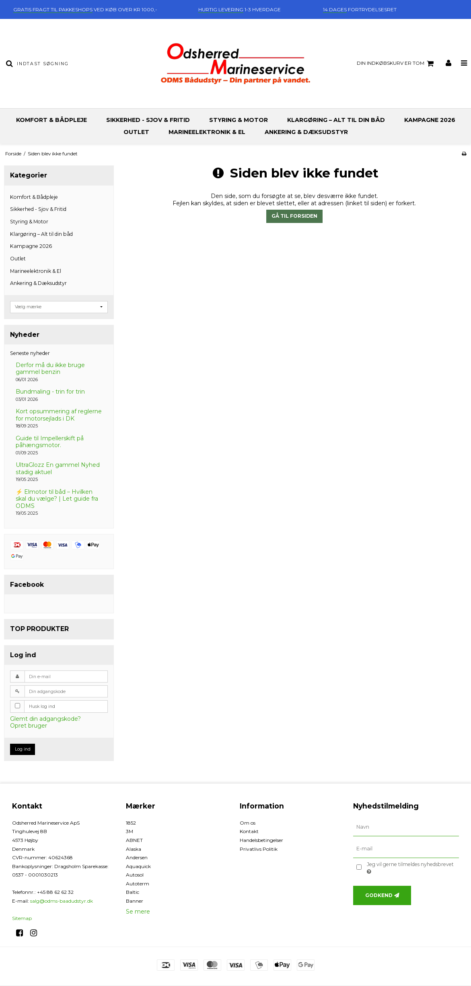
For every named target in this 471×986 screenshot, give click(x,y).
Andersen (137, 857)
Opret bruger (28, 725)
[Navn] (406, 826)
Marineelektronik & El (207, 132)
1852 (131, 823)
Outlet (136, 132)
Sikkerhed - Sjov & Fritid (148, 120)
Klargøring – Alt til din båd (336, 120)
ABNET (134, 840)
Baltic (132, 892)
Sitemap (22, 918)
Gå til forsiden (294, 216)
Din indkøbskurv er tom (396, 63)
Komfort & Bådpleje (51, 120)
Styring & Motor (238, 120)
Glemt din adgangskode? (45, 718)
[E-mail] (406, 848)
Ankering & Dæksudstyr (306, 132)
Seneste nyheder (30, 353)
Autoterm (137, 884)
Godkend (379, 895)
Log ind (23, 749)
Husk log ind (42, 706)
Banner (134, 901)
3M (129, 831)
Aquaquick (138, 866)
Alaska (133, 849)
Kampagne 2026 (429, 120)
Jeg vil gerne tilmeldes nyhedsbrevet (410, 868)
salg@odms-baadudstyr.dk (61, 901)
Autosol (135, 875)
